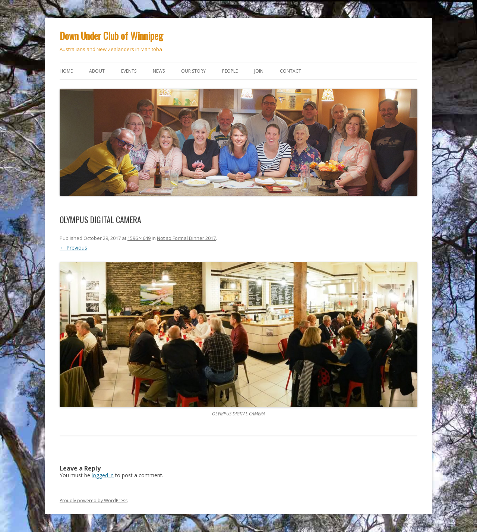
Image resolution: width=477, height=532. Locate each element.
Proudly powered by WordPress (93, 500)
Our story (193, 71)
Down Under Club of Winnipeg (111, 35)
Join (258, 71)
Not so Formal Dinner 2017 (186, 238)
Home (66, 71)
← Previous (73, 247)
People (230, 71)
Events (128, 71)
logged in (103, 475)
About (97, 71)
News (159, 71)
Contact (290, 71)
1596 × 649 (139, 238)
